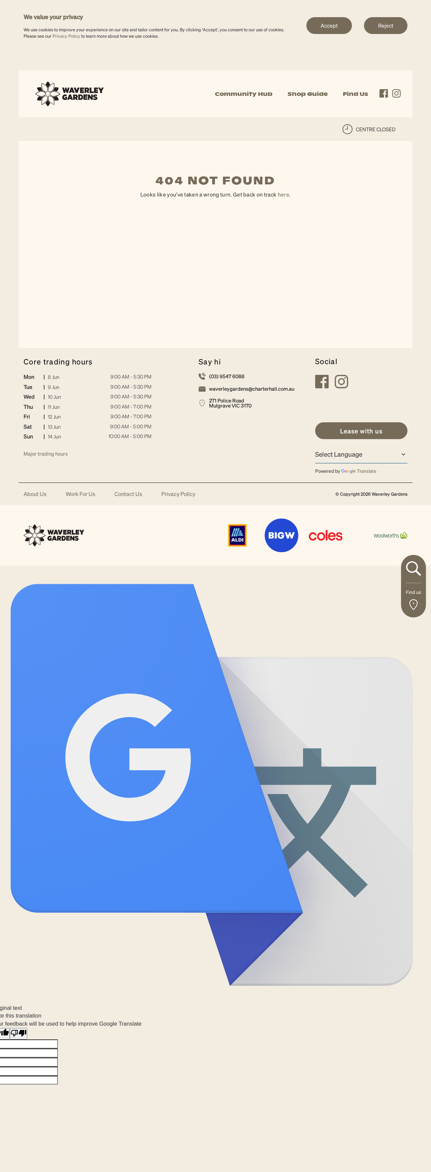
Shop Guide (308, 94)
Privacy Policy (66, 36)
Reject (385, 25)
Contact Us (128, 494)
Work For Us (80, 494)
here (283, 194)
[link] (69, 93)
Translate (358, 471)
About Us (35, 494)
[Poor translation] (18, 1034)
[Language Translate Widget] (361, 454)
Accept (329, 25)
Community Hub (243, 94)
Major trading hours (46, 453)
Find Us (355, 94)
